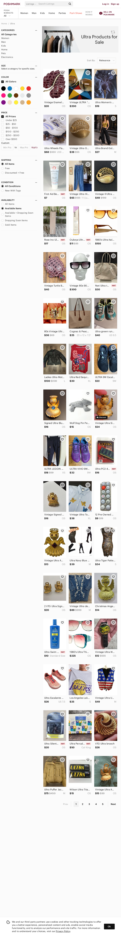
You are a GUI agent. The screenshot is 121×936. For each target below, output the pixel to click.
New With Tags (11, 190)
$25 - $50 (8, 124)
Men (34, 13)
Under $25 (9, 120)
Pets (3, 53)
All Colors (8, 81)
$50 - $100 (9, 127)
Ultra (12, 23)
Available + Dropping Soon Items (17, 214)
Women (24, 13)
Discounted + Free (12, 172)
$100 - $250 (10, 131)
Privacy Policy (63, 931)
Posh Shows (76, 13)
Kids (42, 13)
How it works (89, 13)
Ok (109, 926)
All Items (7, 163)
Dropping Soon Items (14, 220)
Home (52, 13)
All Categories (9, 34)
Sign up (115, 4)
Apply (34, 147)
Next (113, 804)
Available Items (11, 208)
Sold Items (9, 224)
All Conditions (10, 186)
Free (5, 168)
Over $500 (9, 139)
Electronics (7, 57)
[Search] (52, 3)
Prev (65, 804)
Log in (105, 4)
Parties (62, 13)
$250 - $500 (10, 135)
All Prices (8, 116)
